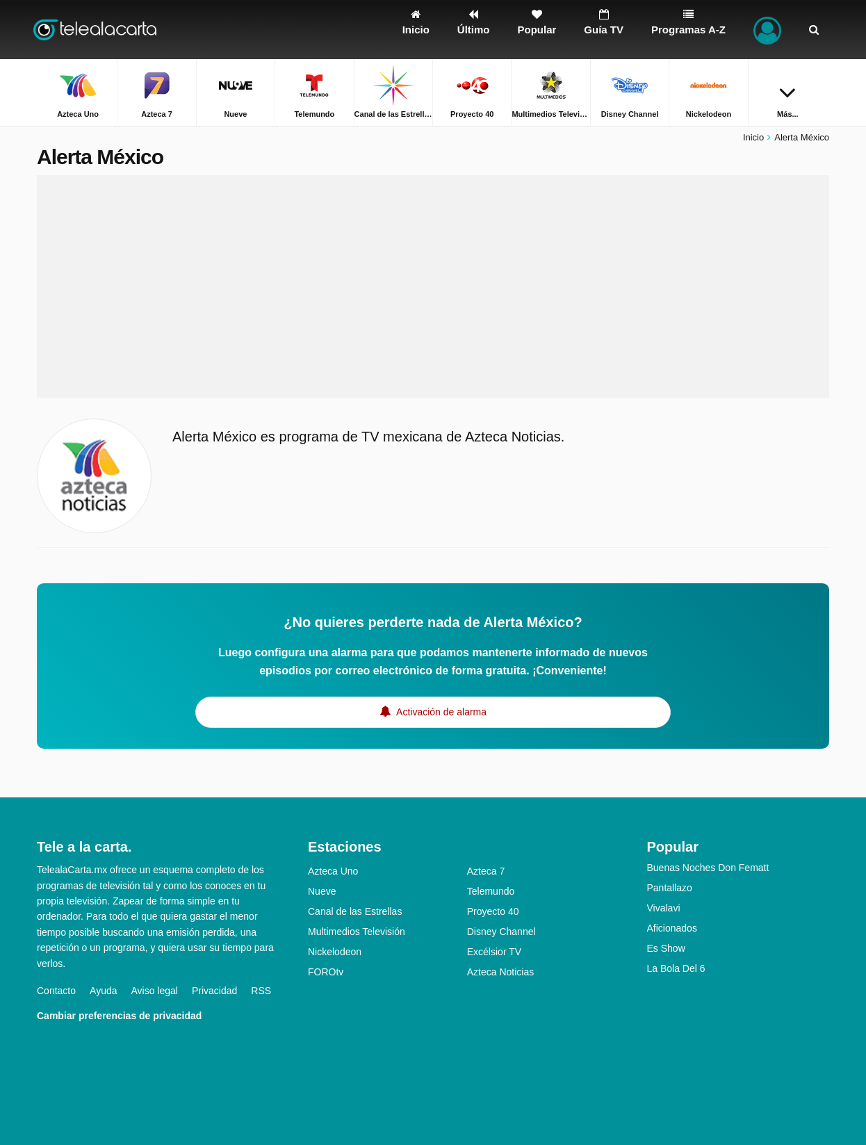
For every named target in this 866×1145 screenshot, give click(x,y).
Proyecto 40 (493, 911)
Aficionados (672, 928)
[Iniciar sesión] (767, 29)
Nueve (322, 891)
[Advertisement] (433, 286)
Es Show (666, 948)
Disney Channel (501, 931)
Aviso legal (154, 990)
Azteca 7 (486, 871)
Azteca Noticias (500, 971)
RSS (261, 990)
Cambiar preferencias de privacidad (119, 1015)
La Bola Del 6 (676, 968)
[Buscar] (814, 29)
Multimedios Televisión (356, 931)
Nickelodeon (334, 951)
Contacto (56, 990)
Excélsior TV (494, 951)
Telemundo (491, 891)
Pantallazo (669, 887)
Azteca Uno (333, 871)
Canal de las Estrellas (355, 911)
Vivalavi (663, 907)
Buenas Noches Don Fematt (708, 867)
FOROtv (325, 971)
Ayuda (103, 990)
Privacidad (214, 990)
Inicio (753, 137)
